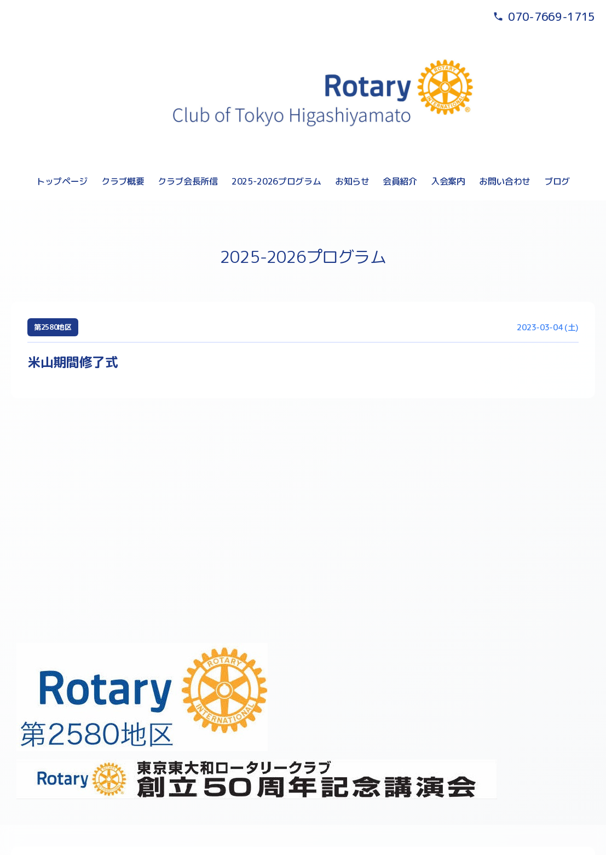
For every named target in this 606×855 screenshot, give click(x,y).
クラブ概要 (122, 181)
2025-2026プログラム (276, 181)
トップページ (62, 181)
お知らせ (352, 181)
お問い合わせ (504, 181)
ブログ (557, 181)
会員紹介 (400, 181)
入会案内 (448, 181)
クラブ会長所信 (188, 181)
